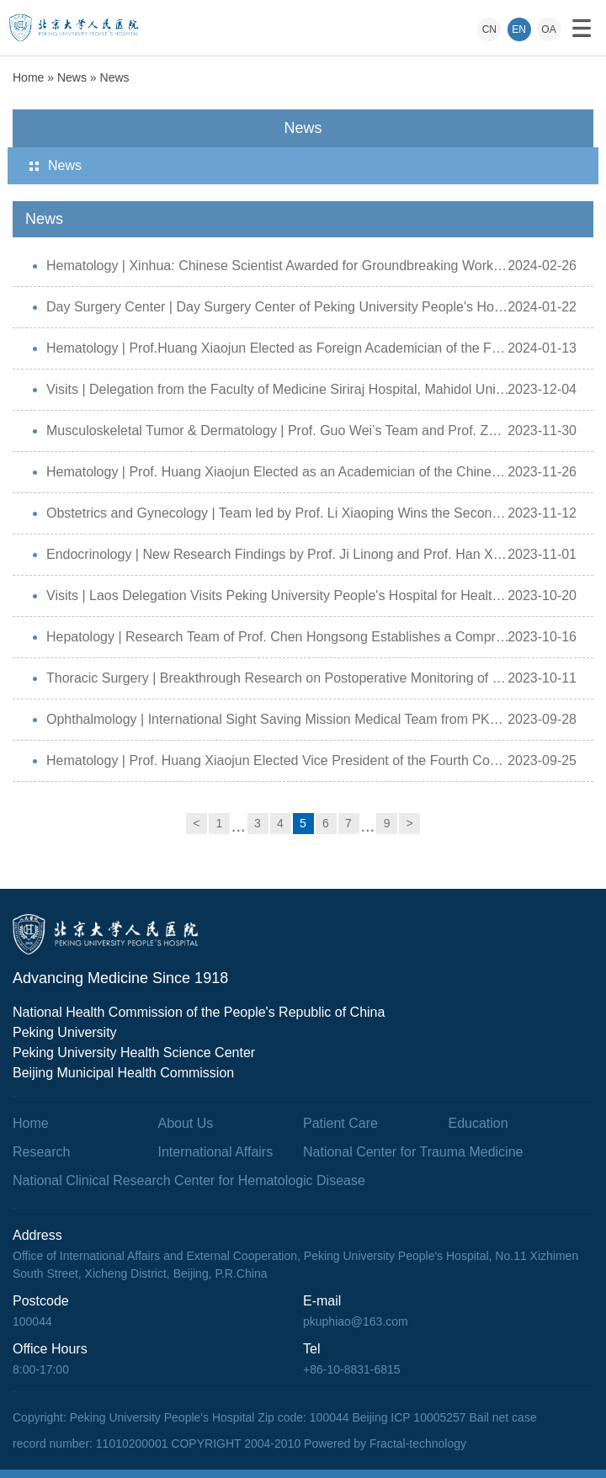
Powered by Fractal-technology (385, 1443)
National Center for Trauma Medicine (413, 1152)
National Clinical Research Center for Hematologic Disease (189, 1180)
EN (519, 29)
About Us (186, 1123)
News (72, 77)
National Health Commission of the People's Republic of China (199, 1012)
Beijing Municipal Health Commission (123, 1073)
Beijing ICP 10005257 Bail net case (444, 1417)
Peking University (65, 1032)
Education (478, 1123)
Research (41, 1152)
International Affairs (216, 1152)
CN (489, 29)
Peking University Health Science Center (134, 1052)
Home (28, 77)
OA (548, 29)
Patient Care (340, 1123)
